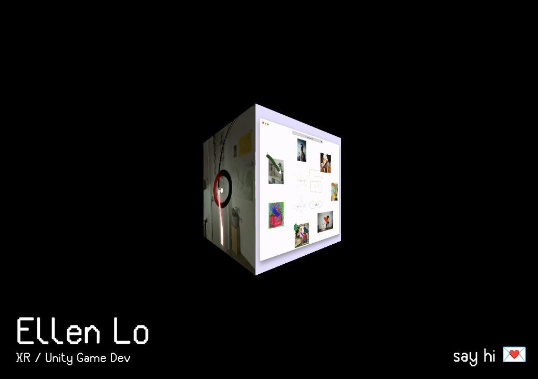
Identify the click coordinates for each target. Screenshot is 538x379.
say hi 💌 (490, 354)
